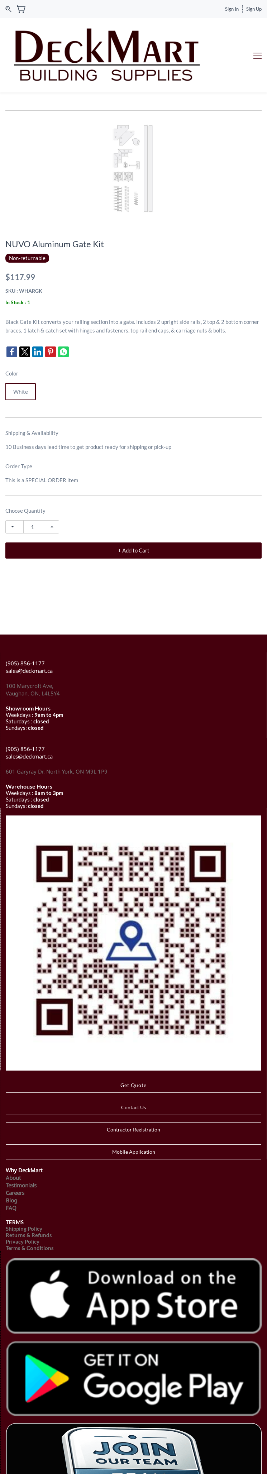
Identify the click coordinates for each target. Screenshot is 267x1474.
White (20, 349)
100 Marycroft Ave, (30, 643)
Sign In (232, 9)
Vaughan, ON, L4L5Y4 (33, 651)
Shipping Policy (24, 1186)
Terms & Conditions (30, 1205)
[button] (133, 1042)
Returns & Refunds (29, 1192)
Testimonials (21, 1142)
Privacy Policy (22, 1199)
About (13, 1135)
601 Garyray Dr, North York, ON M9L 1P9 (57, 728)
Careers (15, 1150)
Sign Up (254, 9)
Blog (11, 1157)
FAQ (11, 1165)
